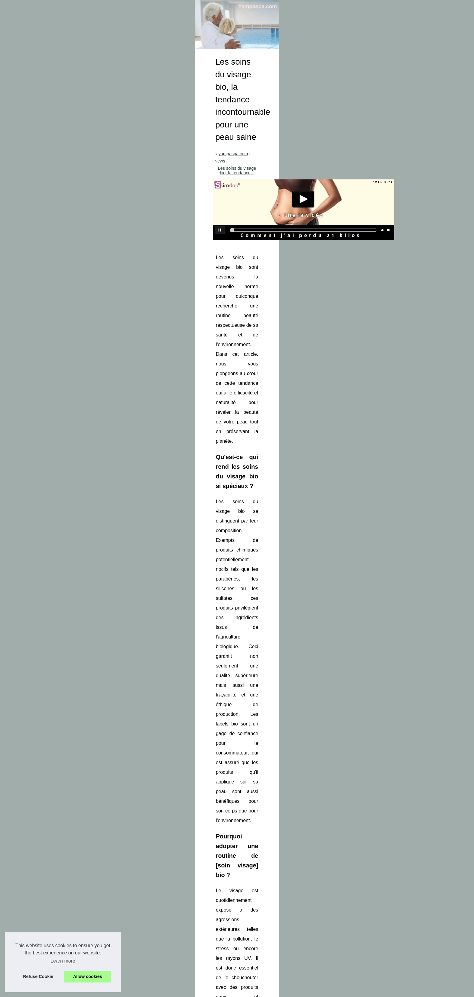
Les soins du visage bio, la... (90, 451)
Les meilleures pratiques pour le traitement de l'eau (236, 951)
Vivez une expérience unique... (93, 736)
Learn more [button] (62, 960)
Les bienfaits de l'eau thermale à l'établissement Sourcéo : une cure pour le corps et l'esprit (274, 972)
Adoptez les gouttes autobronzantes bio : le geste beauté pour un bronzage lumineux (200, 897)
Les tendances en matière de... (93, 627)
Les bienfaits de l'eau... (85, 505)
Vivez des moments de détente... (94, 749)
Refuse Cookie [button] (38, 976)
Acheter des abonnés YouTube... (94, 438)
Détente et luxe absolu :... (87, 491)
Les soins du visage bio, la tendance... (240, 273)
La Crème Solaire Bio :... (87, 532)
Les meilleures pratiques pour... (93, 478)
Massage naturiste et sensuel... (93, 682)
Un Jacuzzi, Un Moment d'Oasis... (95, 654)
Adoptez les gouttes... (84, 464)
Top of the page (141, 990)
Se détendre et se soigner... (89, 845)
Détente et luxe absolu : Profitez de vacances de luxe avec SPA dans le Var (259, 961)
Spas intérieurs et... (82, 641)
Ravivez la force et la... (85, 818)
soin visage (403, 489)
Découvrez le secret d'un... (89, 559)
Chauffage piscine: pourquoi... (92, 777)
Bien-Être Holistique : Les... (89, 695)
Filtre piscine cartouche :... (88, 586)
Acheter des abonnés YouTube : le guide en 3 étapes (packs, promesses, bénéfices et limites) (364, 897)
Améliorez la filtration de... (88, 599)
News (192, 273)
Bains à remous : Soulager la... (93, 831)
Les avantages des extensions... (94, 573)
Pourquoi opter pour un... (87, 722)
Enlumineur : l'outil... (82, 546)
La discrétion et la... (82, 709)
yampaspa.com (167, 273)
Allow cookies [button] (87, 976)
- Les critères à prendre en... (90, 804)
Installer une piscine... (84, 872)
